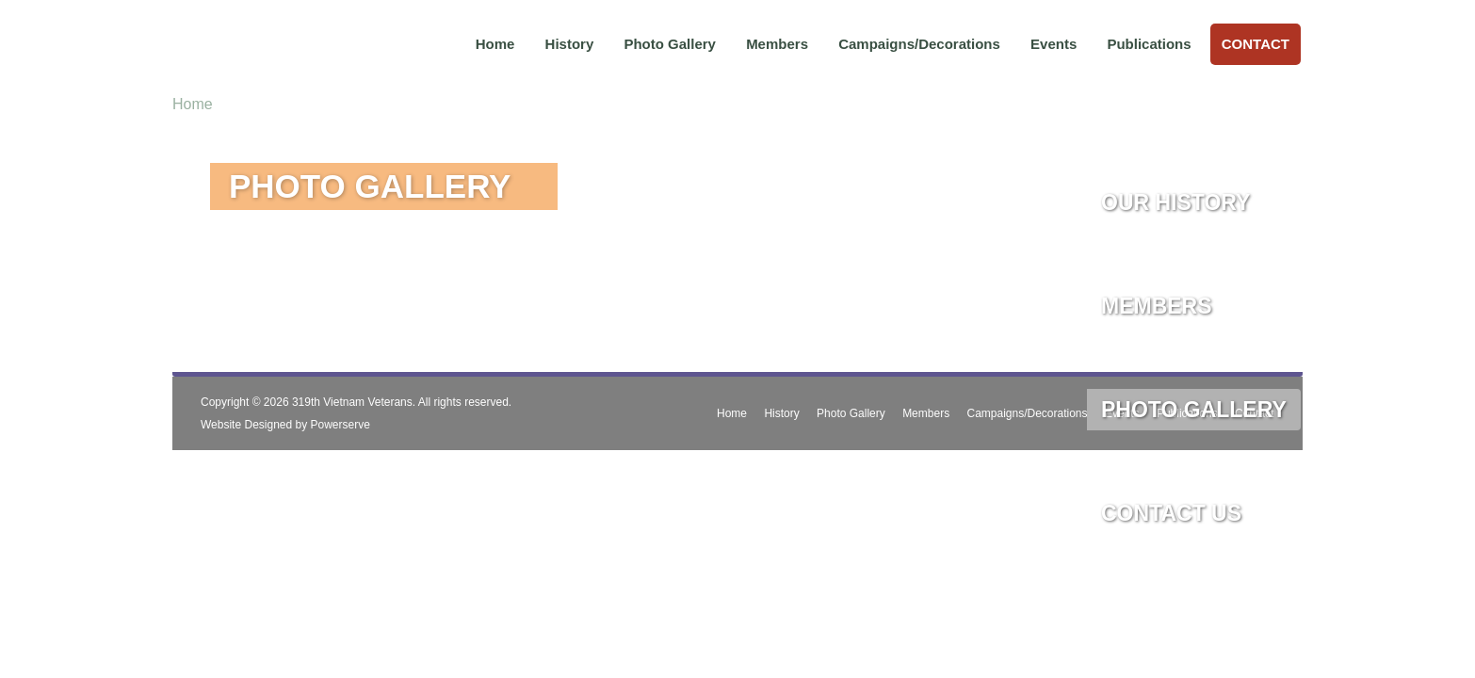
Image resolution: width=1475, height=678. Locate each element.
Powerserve (340, 424)
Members (777, 44)
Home (495, 44)
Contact (1255, 44)
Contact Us (1171, 513)
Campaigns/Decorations (919, 44)
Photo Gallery (670, 44)
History (569, 44)
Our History (1175, 202)
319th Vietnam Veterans (352, 402)
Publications (1149, 44)
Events (1053, 44)
